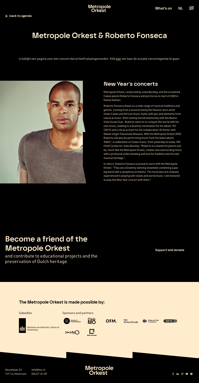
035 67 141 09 (39, 374)
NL (180, 8)
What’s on (163, 8)
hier (118, 59)
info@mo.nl (38, 370)
